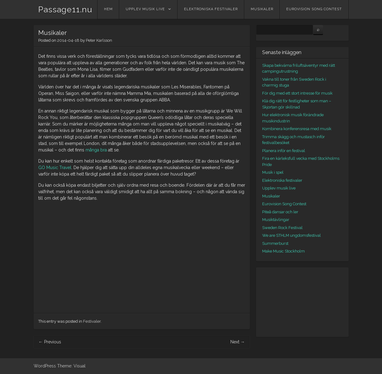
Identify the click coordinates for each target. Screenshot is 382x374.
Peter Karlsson (99, 40)
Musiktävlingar (275, 219)
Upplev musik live (145, 9)
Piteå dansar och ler (280, 212)
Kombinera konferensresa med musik (296, 128)
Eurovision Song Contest (314, 9)
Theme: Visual (71, 365)
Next (237, 341)
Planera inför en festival (283, 150)
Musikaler (262, 9)
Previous (50, 341)
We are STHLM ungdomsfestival (291, 235)
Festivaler (92, 321)
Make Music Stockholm (283, 251)
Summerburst (275, 243)
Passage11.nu (65, 9)
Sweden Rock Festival (282, 227)
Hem (108, 9)
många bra (96, 149)
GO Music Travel (54, 167)
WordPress (45, 365)
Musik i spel (272, 172)
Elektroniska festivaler (211, 9)
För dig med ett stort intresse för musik (297, 93)
